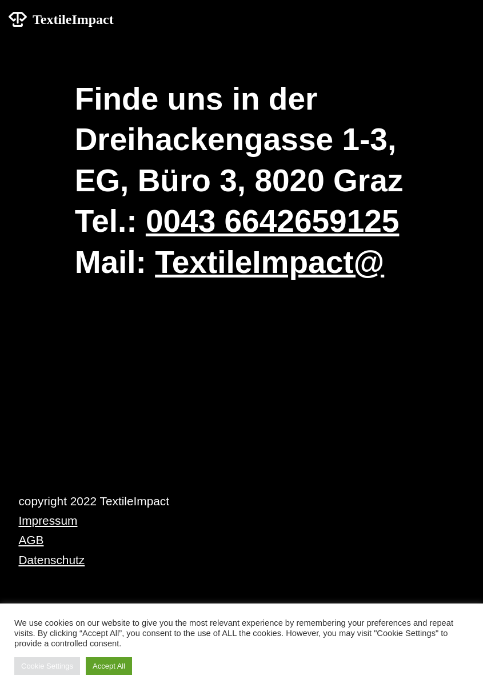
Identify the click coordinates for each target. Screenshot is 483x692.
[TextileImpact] (61, 19)
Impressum (47, 520)
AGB (30, 539)
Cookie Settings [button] (47, 666)
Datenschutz (51, 559)
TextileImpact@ (269, 262)
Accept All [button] (109, 666)
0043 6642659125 (273, 221)
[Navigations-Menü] (461, 19)
